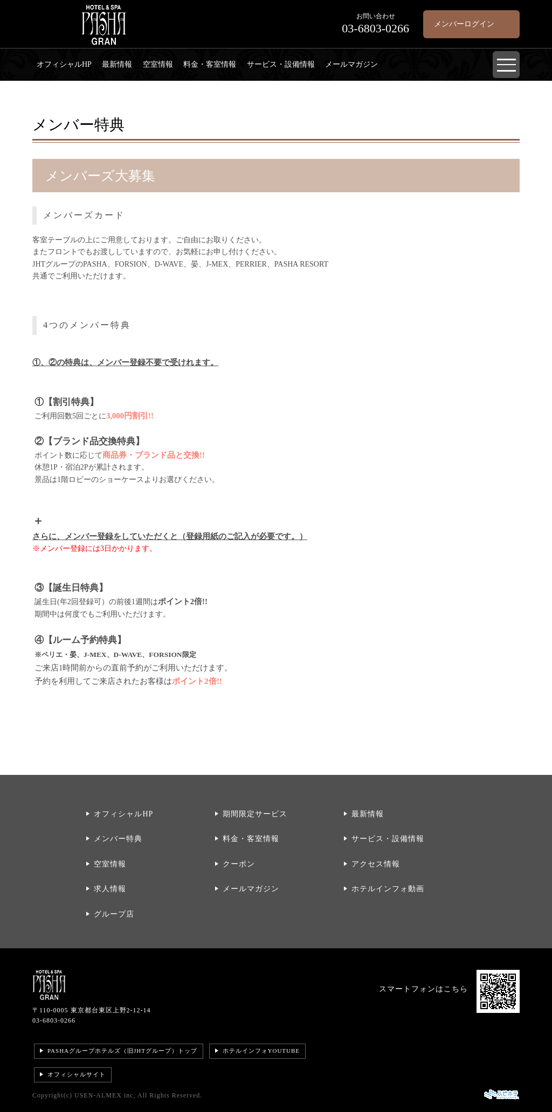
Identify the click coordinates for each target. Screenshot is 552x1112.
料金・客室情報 (209, 64)
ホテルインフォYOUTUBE (261, 1050)
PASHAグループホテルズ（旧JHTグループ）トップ (122, 1050)
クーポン (239, 864)
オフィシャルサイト (76, 1074)
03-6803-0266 (53, 1020)
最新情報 (117, 64)
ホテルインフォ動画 (387, 889)
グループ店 (114, 914)
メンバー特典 (118, 839)
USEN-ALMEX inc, (105, 1095)
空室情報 (158, 64)
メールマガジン (351, 64)
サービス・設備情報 (281, 64)
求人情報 (110, 889)
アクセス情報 (375, 864)
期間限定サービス (255, 814)
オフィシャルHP (64, 64)
